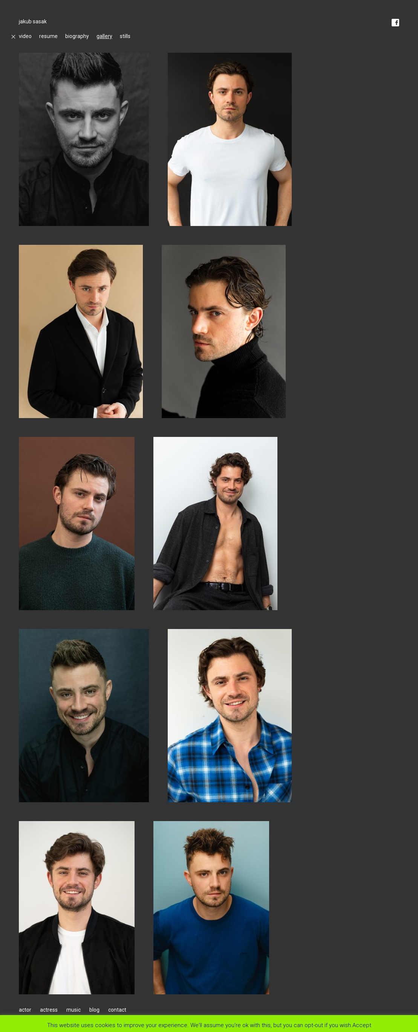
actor (25, 1010)
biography (77, 36)
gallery (104, 36)
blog (94, 1010)
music (73, 1010)
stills (125, 36)
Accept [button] (361, 1025)
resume (48, 36)
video (25, 36)
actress (49, 1010)
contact (117, 1010)
